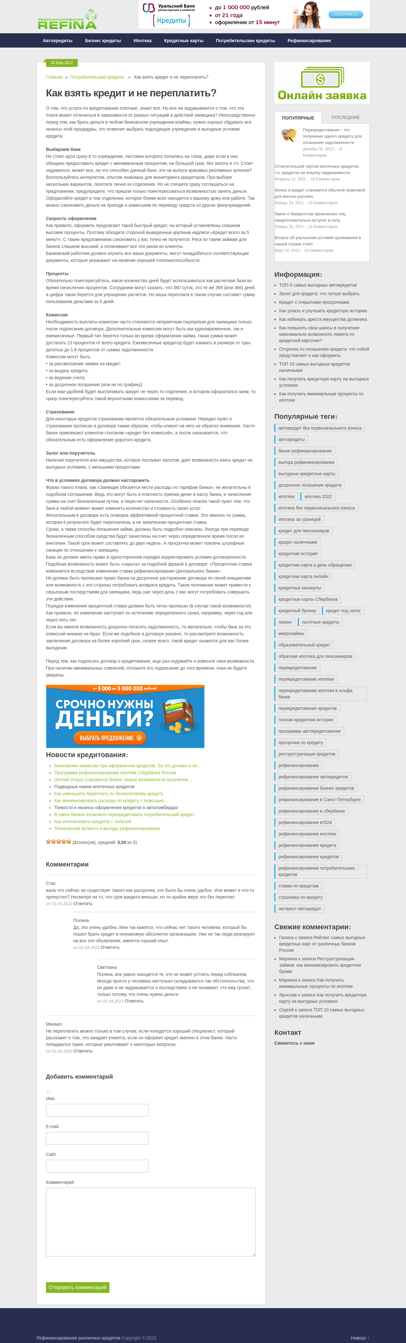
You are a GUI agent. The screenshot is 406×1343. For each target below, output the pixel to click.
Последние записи (345, 119)
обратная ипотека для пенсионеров (315, 656)
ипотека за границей (299, 519)
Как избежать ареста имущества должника (323, 319)
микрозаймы (291, 633)
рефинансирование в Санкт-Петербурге (319, 799)
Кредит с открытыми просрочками (314, 302)
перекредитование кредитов (307, 708)
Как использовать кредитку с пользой (92, 821)
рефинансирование (298, 765)
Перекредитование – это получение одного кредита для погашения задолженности (332, 136)
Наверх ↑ (360, 1337)
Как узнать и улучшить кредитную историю (323, 310)
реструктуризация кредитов (306, 753)
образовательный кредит (304, 644)
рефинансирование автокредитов (313, 776)
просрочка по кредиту (300, 742)
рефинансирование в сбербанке (311, 811)
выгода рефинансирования (306, 462)
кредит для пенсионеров (303, 530)
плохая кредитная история (305, 719)
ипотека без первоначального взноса (316, 507)
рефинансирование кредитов (308, 856)
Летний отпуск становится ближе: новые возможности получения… (123, 779)
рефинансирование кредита (307, 845)
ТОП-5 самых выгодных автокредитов (318, 285)
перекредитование (297, 667)
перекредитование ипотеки (306, 679)
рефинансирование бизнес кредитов (316, 788)
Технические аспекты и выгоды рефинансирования (107, 828)
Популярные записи (298, 119)
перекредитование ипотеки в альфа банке (315, 693)
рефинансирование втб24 (305, 822)
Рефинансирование (309, 40)
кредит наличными (297, 542)
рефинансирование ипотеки (307, 833)
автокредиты (291, 439)
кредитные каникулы (299, 587)
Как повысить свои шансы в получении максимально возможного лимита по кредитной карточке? (319, 334)
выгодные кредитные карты (306, 473)
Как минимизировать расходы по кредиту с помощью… (111, 800)
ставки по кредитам (298, 885)
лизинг (285, 622)
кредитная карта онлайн (303, 576)
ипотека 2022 (318, 496)
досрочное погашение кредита (309, 485)
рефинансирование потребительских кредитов (316, 871)
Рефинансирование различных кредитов (78, 1337)
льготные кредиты (320, 622)
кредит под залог (343, 610)
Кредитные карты (183, 40)
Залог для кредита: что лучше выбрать (319, 293)
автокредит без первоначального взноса (320, 428)
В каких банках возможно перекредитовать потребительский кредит (124, 814)
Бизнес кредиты (103, 40)
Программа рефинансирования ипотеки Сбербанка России (115, 772)
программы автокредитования (309, 731)
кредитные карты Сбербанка (307, 599)
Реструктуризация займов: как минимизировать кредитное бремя (320, 965)
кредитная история (298, 553)
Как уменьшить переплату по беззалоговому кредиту (108, 793)
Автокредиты (57, 40)
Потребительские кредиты (245, 40)
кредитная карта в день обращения (314, 565)
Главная (54, 77)
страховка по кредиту (300, 897)
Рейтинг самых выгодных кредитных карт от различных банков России (322, 944)
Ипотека (143, 40)
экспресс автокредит (299, 908)
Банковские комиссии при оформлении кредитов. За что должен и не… (127, 765)
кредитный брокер (297, 610)
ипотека (286, 496)
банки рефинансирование (305, 450)
